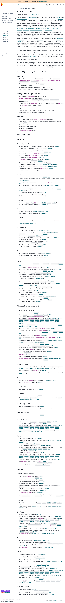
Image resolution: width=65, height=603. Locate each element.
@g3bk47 (58, 28)
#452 (45, 479)
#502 (51, 573)
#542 (56, 421)
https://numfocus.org (30, 52)
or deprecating (61, 18)
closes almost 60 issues (22, 18)
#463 (45, 192)
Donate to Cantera (5, 590)
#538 (25, 373)
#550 (50, 592)
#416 (45, 230)
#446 (53, 408)
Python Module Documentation (7, 13)
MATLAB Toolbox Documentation (5, 16)
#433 (50, 151)
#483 (42, 278)
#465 (41, 557)
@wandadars (39, 28)
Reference (20, 4)
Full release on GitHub (35, 14)
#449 (52, 272)
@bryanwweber (20, 28)
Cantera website (40, 40)
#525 (44, 244)
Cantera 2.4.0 (5, 35)
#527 (46, 490)
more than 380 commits (32, 17)
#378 (63, 182)
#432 (20, 265)
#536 (52, 547)
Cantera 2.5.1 (5, 33)
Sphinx (8, 601)
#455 (52, 270)
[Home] (18, 8)
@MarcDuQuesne (48, 29)
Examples (15, 4)
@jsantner (44, 28)
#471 (43, 521)
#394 (53, 421)
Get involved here (43, 1)
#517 (53, 287)
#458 (53, 166)
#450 (25, 526)
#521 (42, 492)
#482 (35, 450)
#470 (39, 559)
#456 (62, 269)
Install (5, 4)
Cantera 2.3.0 (5, 37)
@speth (59, 26)
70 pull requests (58, 17)
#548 (38, 399)
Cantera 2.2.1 (5, 39)
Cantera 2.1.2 (5, 41)
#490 (56, 166)
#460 (59, 232)
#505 (30, 285)
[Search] (47, 5)
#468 (44, 194)
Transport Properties (5, 51)
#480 (49, 449)
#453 (46, 566)
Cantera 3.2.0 (5, 26)
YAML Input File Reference (7, 22)
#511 (36, 223)
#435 (25, 190)
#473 (50, 591)
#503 (59, 575)
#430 (48, 230)
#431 (59, 269)
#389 (31, 180)
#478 (61, 561)
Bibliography (4, 59)
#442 (49, 270)
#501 (52, 281)
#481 (20, 563)
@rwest (53, 28)
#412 (49, 176)
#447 (60, 516)
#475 (44, 211)
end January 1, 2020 (32, 56)
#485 (49, 540)
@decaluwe (32, 28)
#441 (40, 521)
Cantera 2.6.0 (5, 31)
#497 (25, 545)
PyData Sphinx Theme (56, 600)
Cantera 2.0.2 (5, 43)
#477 (58, 561)
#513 (36, 285)
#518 (41, 290)
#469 (58, 523)
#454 (56, 408)
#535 (54, 463)
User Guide (9, 4)
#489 (56, 528)
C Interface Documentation (7, 18)
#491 (42, 235)
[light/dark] (58, 5)
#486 (43, 457)
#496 (47, 280)
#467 (52, 345)
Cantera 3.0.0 (5, 29)
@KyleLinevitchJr (38, 29)
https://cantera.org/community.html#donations (51, 52)
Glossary (3, 60)
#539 (25, 507)
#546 (36, 399)
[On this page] (63, 5)
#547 (48, 204)
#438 (36, 326)
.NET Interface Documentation (7, 20)
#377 (61, 185)
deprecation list (45, 331)
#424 (20, 183)
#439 (20, 338)
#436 (33, 326)
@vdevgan (32, 29)
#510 (20, 504)
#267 (30, 326)
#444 (52, 542)
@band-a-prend (26, 29)
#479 (48, 564)
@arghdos (49, 28)
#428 (50, 314)
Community (30, 4)
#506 (33, 285)
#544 (40, 431)
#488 (46, 457)
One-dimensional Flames (6, 57)
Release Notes (4, 24)
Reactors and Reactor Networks (6, 54)
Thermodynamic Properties (7, 48)
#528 (49, 547)
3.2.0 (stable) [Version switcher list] (52, 4)
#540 (30, 582)
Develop (25, 4)
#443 (41, 478)
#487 (47, 211)
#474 (60, 358)
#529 (56, 287)
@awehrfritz (19, 29)
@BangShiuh (27, 28)
